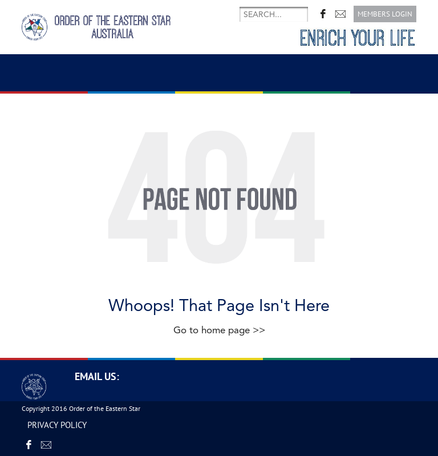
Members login (385, 14)
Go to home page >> (219, 330)
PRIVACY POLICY (57, 425)
